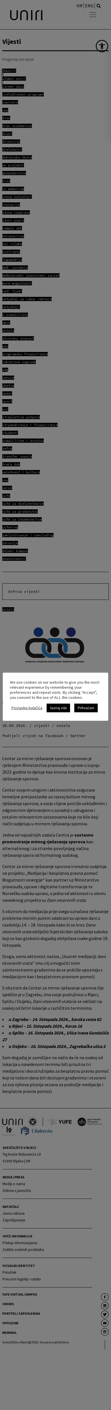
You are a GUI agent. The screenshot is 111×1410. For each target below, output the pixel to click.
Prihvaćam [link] (86, 708)
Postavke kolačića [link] (26, 708)
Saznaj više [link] (58, 708)
